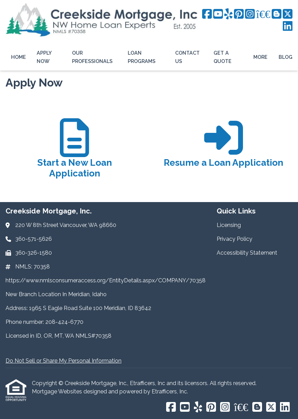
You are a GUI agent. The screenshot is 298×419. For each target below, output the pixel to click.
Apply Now (44, 57)
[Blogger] (276, 14)
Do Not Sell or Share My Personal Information (63, 360)
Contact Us (187, 57)
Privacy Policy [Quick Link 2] (234, 239)
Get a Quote (223, 57)
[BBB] (263, 14)
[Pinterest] (239, 14)
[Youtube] (218, 14)
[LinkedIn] (287, 26)
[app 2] (223, 152)
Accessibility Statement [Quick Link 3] (247, 252)
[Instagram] (250, 14)
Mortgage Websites (57, 391)
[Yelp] (228, 14)
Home (18, 57)
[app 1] (75, 152)
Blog (285, 57)
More (260, 57)
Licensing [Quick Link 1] (229, 225)
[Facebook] (207, 14)
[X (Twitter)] (287, 14)
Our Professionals (92, 57)
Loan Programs (141, 57)
